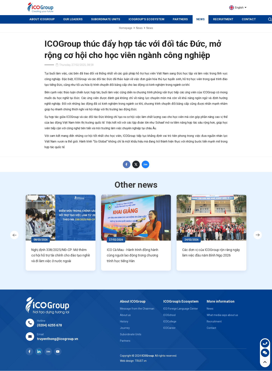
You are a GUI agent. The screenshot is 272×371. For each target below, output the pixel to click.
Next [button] (259, 235)
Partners (180, 19)
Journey (125, 328)
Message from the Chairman (137, 308)
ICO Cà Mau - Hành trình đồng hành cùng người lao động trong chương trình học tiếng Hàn (134, 255)
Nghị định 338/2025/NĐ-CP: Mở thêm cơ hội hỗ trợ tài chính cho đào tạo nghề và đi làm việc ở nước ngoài (61, 255)
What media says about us (222, 315)
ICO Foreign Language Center (180, 308)
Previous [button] (13, 235)
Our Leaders (73, 19)
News (200, 19)
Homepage (125, 27)
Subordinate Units (105, 19)
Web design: (127, 360)
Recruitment (223, 19)
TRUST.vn (141, 360)
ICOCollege (169, 321)
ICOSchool (169, 315)
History (124, 321)
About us (125, 315)
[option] (62, 233)
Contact (249, 19)
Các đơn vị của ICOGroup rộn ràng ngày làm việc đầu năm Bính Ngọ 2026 (213, 253)
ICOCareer (169, 328)
